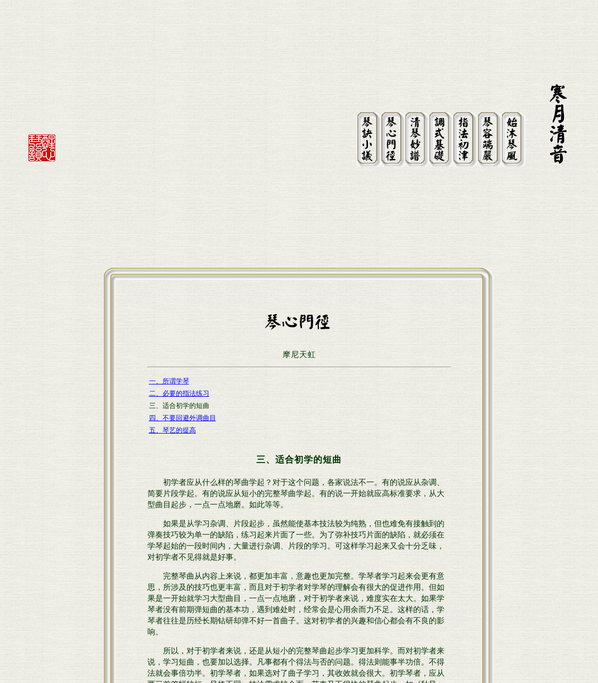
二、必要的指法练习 (179, 295)
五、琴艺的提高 (172, 332)
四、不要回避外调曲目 (182, 320)
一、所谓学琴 (169, 283)
